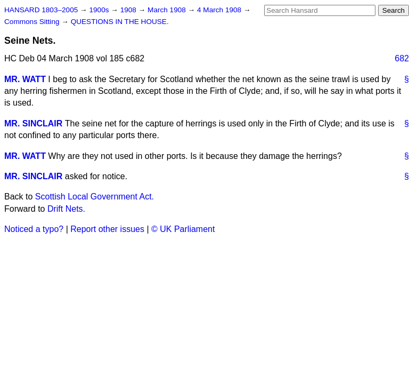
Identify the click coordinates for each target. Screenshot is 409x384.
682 (402, 58)
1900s (100, 10)
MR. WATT (25, 79)
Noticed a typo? (33, 229)
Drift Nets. (66, 208)
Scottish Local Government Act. (94, 196)
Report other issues (107, 229)
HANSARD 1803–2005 (41, 10)
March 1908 (168, 10)
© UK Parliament (183, 229)
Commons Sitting (32, 22)
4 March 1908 (220, 10)
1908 (129, 10)
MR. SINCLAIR (33, 123)
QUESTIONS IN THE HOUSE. (120, 22)
